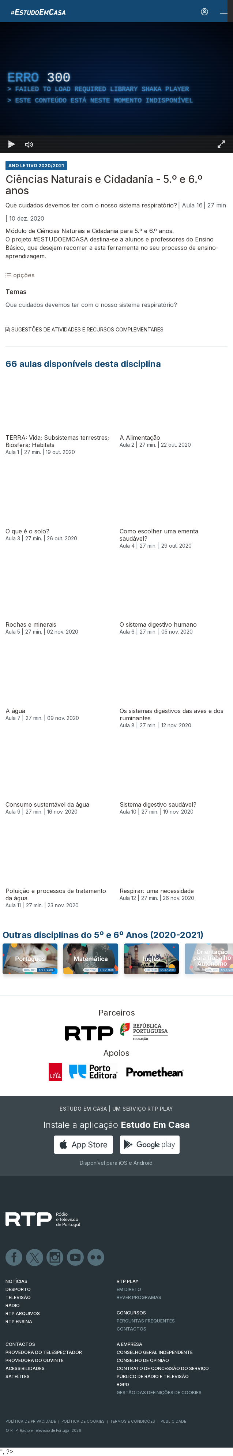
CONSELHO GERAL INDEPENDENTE (155, 1352)
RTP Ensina (18, 1321)
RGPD (123, 1384)
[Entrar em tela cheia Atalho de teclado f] (221, 144)
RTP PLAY (128, 1281)
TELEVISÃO (18, 1297)
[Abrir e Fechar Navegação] (223, 12)
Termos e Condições (132, 1421)
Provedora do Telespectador (43, 1352)
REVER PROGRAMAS (139, 1297)
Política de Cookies (83, 1421)
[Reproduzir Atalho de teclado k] (11, 144)
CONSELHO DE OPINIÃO (143, 1360)
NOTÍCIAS (16, 1281)
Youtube (75, 1258)
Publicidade (173, 1421)
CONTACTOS (20, 1344)
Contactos (131, 1329)
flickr (96, 1258)
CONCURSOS (131, 1313)
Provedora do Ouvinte (34, 1360)
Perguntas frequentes (146, 1321)
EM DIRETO (129, 1289)
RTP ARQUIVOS (22, 1313)
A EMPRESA (129, 1344)
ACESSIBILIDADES (25, 1368)
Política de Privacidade (30, 1421)
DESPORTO (18, 1289)
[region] (116, 87)
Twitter (35, 1258)
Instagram (55, 1258)
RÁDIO (12, 1305)
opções (19, 275)
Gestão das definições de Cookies (159, 1392)
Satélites (17, 1376)
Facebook (14, 1258)
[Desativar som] (29, 144)
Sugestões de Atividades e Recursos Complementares (84, 329)
